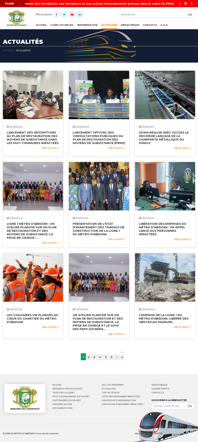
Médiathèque (130, 25)
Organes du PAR (62, 404)
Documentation (62, 408)
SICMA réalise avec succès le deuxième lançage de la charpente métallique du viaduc (164, 138)
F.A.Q (164, 25)
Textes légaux (110, 393)
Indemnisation (87, 25)
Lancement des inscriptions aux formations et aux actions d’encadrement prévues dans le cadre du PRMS (97, 3)
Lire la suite (50, 148)
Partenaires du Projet (66, 400)
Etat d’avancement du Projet (71, 396)
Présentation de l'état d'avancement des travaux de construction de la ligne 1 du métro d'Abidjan (99, 229)
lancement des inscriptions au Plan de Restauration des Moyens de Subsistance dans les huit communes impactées (33, 138)
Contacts (150, 25)
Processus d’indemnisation (119, 400)
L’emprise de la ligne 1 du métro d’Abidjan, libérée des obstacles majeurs (164, 318)
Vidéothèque (159, 385)
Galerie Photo (160, 389)
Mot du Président (113, 385)
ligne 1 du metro (61, 25)
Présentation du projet (67, 389)
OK (190, 14)
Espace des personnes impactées (122, 404)
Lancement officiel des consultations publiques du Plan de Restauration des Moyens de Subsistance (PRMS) (99, 138)
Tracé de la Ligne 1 (63, 393)
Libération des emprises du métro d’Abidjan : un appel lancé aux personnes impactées (162, 229)
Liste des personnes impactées (121, 396)
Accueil (41, 25)
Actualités (109, 25)
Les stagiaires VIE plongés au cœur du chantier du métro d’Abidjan (32, 318)
